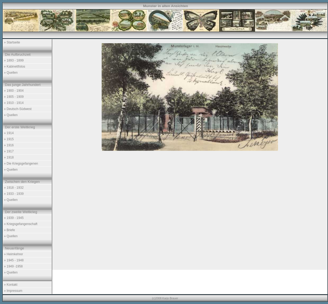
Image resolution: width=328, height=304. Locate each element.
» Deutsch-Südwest (18, 109)
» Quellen (10, 72)
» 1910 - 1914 (14, 103)
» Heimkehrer (13, 254)
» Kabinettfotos (14, 66)
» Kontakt (10, 285)
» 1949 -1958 (13, 266)
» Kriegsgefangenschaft (20, 224)
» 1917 (9, 151)
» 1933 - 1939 (14, 194)
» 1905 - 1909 (14, 97)
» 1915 (9, 139)
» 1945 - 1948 (14, 260)
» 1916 (9, 145)
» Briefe (9, 230)
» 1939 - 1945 (14, 218)
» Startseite (12, 42)
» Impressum (13, 291)
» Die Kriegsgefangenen (21, 163)
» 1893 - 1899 (14, 60)
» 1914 (9, 133)
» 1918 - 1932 (14, 188)
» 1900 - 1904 (14, 90)
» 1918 (9, 157)
